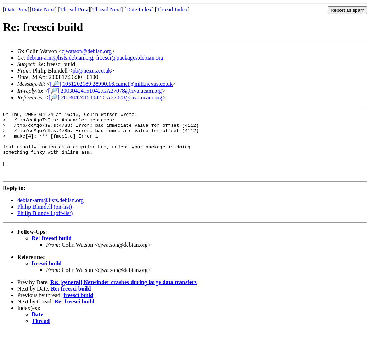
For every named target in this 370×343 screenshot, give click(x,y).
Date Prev (16, 9)
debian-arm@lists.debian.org (60, 58)
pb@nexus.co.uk (91, 71)
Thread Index (172, 9)
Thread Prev (74, 9)
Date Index (139, 9)
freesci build (47, 276)
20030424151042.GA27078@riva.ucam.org (111, 91)
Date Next (43, 9)
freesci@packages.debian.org (129, 58)
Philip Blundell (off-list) (45, 226)
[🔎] (55, 84)
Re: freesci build (52, 251)
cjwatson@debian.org (87, 51)
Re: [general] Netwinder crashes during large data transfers (123, 295)
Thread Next (106, 9)
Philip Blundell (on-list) (44, 220)
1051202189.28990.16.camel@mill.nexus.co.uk (117, 84)
